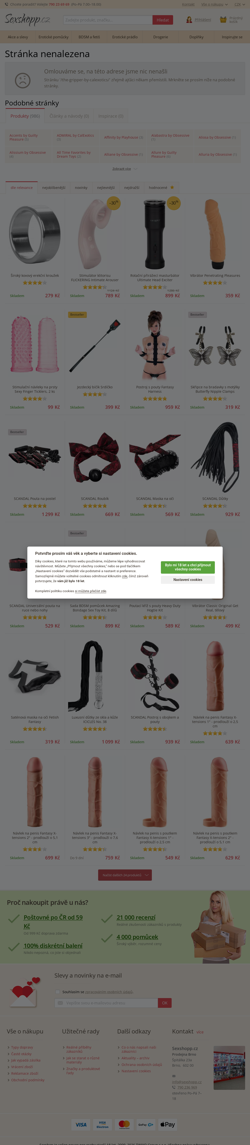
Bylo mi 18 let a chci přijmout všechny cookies (188, 567)
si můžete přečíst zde (90, 591)
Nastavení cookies (187, 580)
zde (124, 576)
